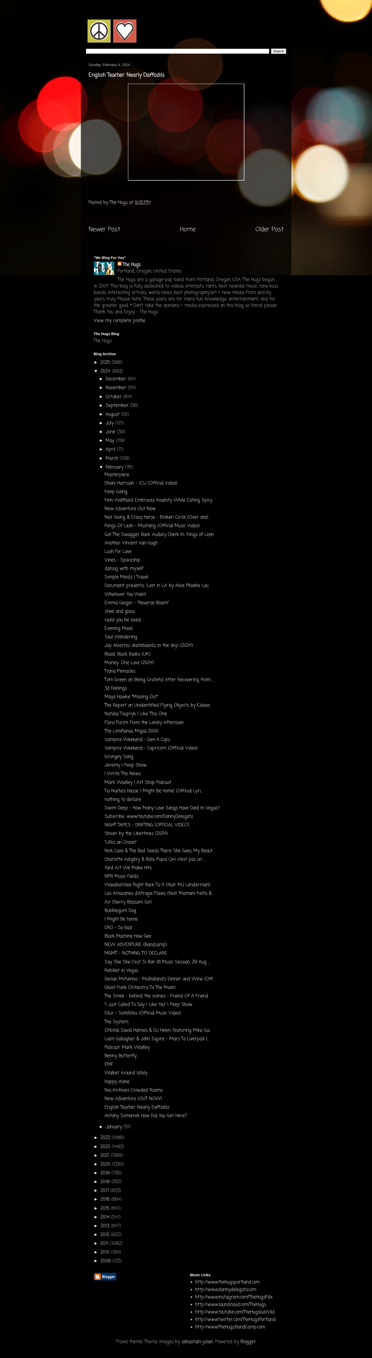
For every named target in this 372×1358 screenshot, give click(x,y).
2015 (105, 1208)
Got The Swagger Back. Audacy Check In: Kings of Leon (159, 534)
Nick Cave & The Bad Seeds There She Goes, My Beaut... (159, 851)
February (115, 467)
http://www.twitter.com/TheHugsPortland (235, 1319)
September (118, 405)
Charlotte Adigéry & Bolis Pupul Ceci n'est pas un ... (155, 859)
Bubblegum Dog (120, 911)
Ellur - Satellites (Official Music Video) (143, 1013)
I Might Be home (121, 919)
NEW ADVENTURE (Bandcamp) (136, 945)
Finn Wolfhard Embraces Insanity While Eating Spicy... (159, 500)
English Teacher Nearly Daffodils (137, 1107)
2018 (105, 1182)
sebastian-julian (197, 1342)
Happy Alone (117, 1082)
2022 (106, 1147)
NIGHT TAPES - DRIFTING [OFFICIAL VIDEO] (147, 825)
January (114, 1127)
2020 (106, 1164)
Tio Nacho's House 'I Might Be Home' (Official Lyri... (153, 791)
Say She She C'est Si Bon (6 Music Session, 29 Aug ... (157, 962)
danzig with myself (124, 568)
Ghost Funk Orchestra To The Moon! (140, 987)
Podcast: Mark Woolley (127, 1047)
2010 (105, 1252)
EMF (109, 1064)
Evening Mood (119, 628)
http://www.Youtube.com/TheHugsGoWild (235, 1312)
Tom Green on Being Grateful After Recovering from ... (159, 680)
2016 (105, 1199)
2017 (105, 1190)
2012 (105, 1235)
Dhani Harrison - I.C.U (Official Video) (141, 483)
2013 (105, 1226)
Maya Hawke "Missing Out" (131, 697)
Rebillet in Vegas (121, 970)
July (110, 423)
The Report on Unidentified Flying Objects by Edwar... (158, 705)
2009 (106, 1261)
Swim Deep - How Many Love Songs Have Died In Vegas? (162, 808)
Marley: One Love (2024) (129, 663)
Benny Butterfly (121, 1056)
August (113, 414)
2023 (106, 1138)
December (117, 379)
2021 (105, 1155)
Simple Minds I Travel (126, 577)
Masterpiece (117, 475)
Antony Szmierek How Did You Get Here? (146, 1116)
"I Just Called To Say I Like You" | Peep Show (148, 1004)
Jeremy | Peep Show (125, 765)
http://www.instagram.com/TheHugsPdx (234, 1297)
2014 (105, 1217)
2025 (106, 362)
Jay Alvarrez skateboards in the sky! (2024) (149, 645)
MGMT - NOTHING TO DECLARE (136, 953)
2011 (105, 1243)
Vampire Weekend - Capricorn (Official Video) (151, 748)
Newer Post (104, 229)
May (111, 441)
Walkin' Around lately (126, 1073)
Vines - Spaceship (122, 560)
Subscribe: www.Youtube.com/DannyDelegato (149, 816)
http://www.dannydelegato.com (225, 1290)
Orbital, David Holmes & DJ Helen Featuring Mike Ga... (158, 1030)
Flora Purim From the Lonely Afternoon (144, 723)
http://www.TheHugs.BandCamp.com (230, 1327)
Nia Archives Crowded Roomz (134, 1090)
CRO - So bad (118, 928)
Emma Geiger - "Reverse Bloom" (137, 603)
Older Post (269, 229)
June (111, 432)
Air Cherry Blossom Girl (128, 902)
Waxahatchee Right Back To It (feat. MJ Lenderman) (157, 885)
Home (188, 229)
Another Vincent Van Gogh (131, 543)
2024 (106, 371)
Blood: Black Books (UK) (127, 654)
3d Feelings (116, 688)
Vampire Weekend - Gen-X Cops (137, 740)
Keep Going (116, 492)
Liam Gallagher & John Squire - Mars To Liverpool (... (157, 1039)
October (114, 397)
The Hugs (132, 265)
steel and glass (120, 611)
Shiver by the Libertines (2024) (136, 833)
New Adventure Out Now (130, 509)
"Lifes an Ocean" (121, 842)
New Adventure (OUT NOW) (133, 1099)
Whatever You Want (125, 594)
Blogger (248, 1342)
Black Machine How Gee (128, 936)
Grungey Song (119, 757)
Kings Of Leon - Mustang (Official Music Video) (152, 526)
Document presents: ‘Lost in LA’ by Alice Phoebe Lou (156, 586)
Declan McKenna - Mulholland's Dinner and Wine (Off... (159, 979)
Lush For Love (118, 551)
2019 (105, 1173)
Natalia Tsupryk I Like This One (136, 714)
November (117, 388)
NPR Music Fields (121, 876)
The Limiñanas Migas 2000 (131, 731)
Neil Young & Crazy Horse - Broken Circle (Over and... (157, 517)
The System (116, 1022)
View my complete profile (119, 321)
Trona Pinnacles (120, 671)
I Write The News (123, 774)
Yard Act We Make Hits (128, 868)
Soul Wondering (121, 637)
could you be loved (123, 620)
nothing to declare (123, 799)
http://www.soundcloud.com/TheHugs (230, 1305)
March (113, 458)
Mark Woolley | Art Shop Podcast (138, 782)
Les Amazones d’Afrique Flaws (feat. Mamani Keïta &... (159, 893)
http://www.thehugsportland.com (227, 1282)
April (111, 449)
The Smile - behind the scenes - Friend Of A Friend (156, 996)
